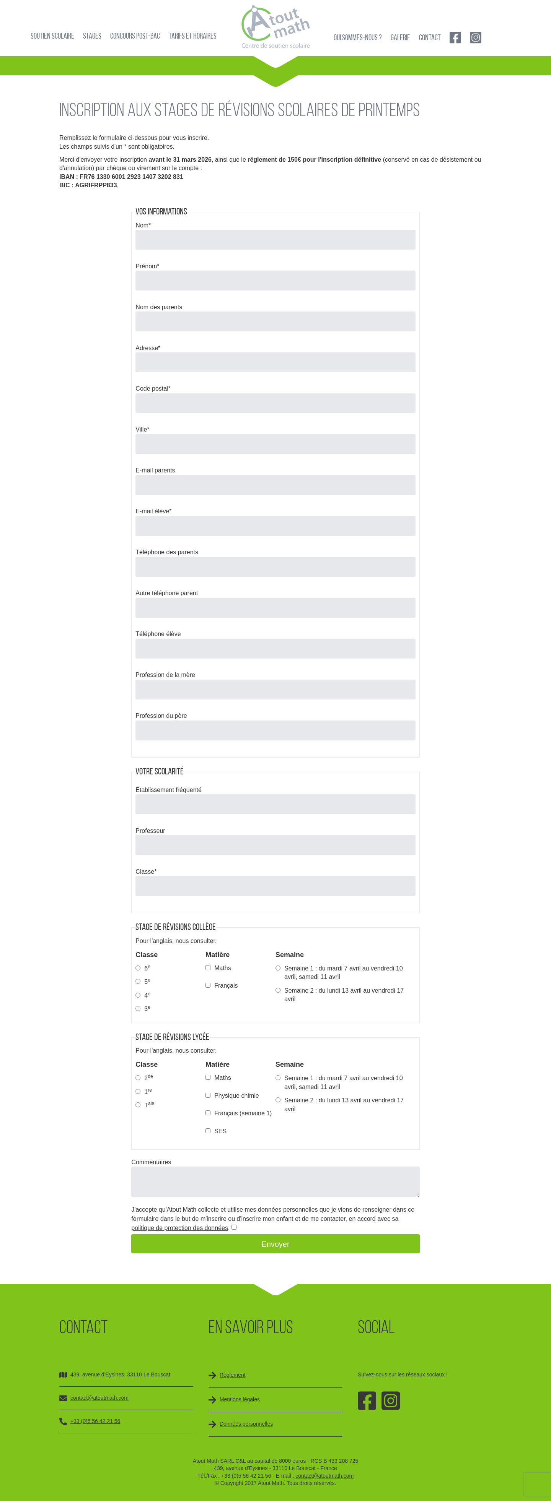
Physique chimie (236, 1095)
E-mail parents (155, 470)
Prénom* (147, 266)
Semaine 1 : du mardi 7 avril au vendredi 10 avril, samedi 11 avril (343, 972)
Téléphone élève (158, 634)
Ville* (142, 429)
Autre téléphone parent (166, 593)
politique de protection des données (179, 1228)
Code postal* (153, 388)
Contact (430, 38)
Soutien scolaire (52, 36)
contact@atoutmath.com (99, 1398)
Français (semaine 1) (243, 1113)
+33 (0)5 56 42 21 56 (95, 1421)
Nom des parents (158, 307)
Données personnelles (246, 1424)
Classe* (145, 871)
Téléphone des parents (166, 552)
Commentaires (151, 1162)
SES (220, 1131)
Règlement (233, 1375)
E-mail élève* (153, 511)
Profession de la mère (165, 675)
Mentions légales (240, 1399)
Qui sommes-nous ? (358, 38)
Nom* (143, 225)
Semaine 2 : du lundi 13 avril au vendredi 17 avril (344, 994)
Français (226, 985)
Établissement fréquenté (168, 790)
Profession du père (161, 715)
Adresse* (147, 348)
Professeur (150, 831)
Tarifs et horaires (193, 36)
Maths (222, 968)
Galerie (400, 38)
